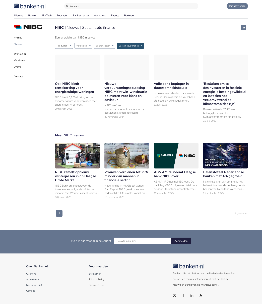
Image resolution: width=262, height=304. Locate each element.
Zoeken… (72, 5)
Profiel (18, 37)
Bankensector (81, 15)
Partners (129, 15)
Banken (32, 15)
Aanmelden (181, 241)
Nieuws (18, 15)
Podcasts (62, 15)
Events (115, 15)
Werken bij (20, 53)
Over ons (31, 273)
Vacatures (100, 15)
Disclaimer (95, 273)
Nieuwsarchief (34, 285)
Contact (18, 76)
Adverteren (32, 279)
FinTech (47, 15)
